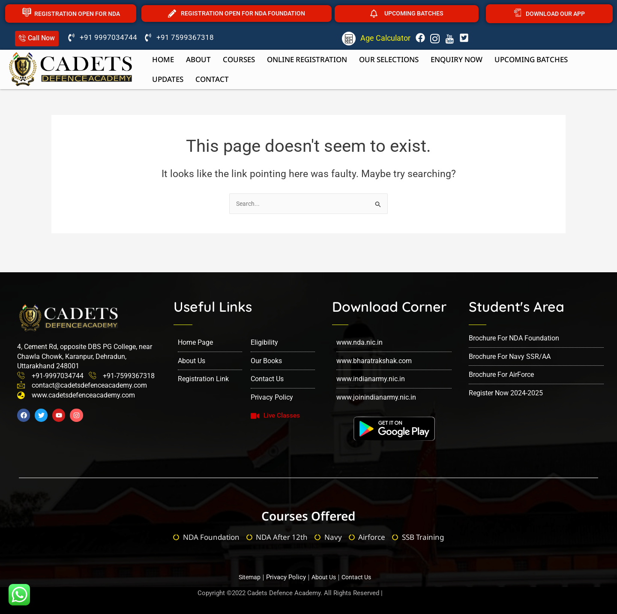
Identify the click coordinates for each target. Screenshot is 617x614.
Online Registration (307, 59)
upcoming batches (531, 59)
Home (163, 59)
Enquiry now (456, 59)
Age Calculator (385, 37)
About (198, 59)
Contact (212, 79)
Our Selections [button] (389, 59)
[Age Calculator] (349, 38)
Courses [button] (239, 59)
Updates (167, 79)
